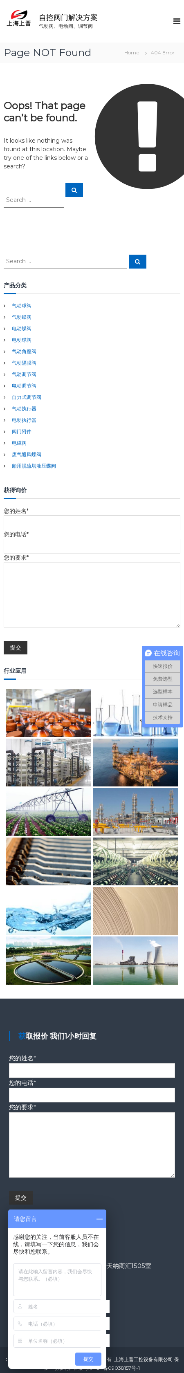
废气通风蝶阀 (26, 454)
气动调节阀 (24, 374)
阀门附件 (21, 431)
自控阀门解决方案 (68, 17)
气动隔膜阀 (24, 363)
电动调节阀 (24, 386)
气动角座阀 (24, 351)
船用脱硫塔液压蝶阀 (34, 466)
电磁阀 (19, 443)
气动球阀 (21, 305)
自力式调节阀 (26, 397)
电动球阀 (21, 340)
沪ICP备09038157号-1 (115, 1368)
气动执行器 (24, 408)
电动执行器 (24, 420)
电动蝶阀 (21, 328)
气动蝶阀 (21, 317)
